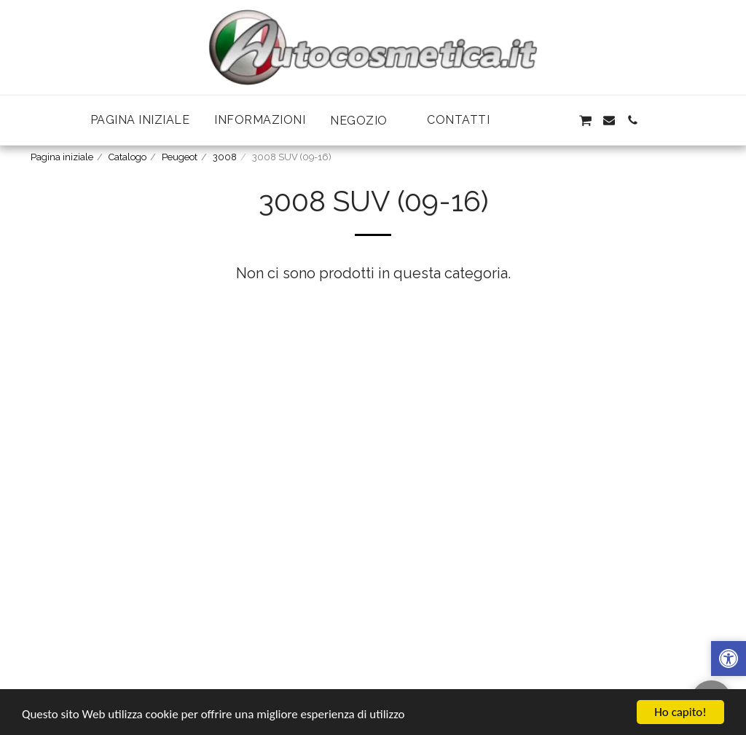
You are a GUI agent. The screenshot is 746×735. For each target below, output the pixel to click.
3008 (225, 157)
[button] (366, 121)
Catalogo (127, 157)
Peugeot (179, 157)
